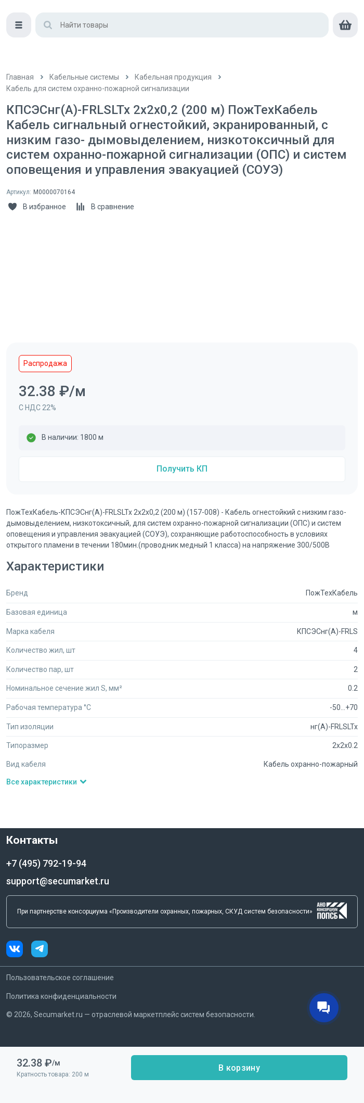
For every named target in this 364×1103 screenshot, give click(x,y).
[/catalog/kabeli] (173, 77)
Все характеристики (46, 782)
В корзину (239, 1068)
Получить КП (182, 469)
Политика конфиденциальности (61, 996)
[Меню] (18, 49)
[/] (20, 77)
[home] (46, 20)
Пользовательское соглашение (60, 977)
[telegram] (39, 950)
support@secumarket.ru (57, 881)
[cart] (345, 49)
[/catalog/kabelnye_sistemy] (84, 77)
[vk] (18, 950)
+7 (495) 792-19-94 (46, 863)
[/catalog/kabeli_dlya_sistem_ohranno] (97, 88)
